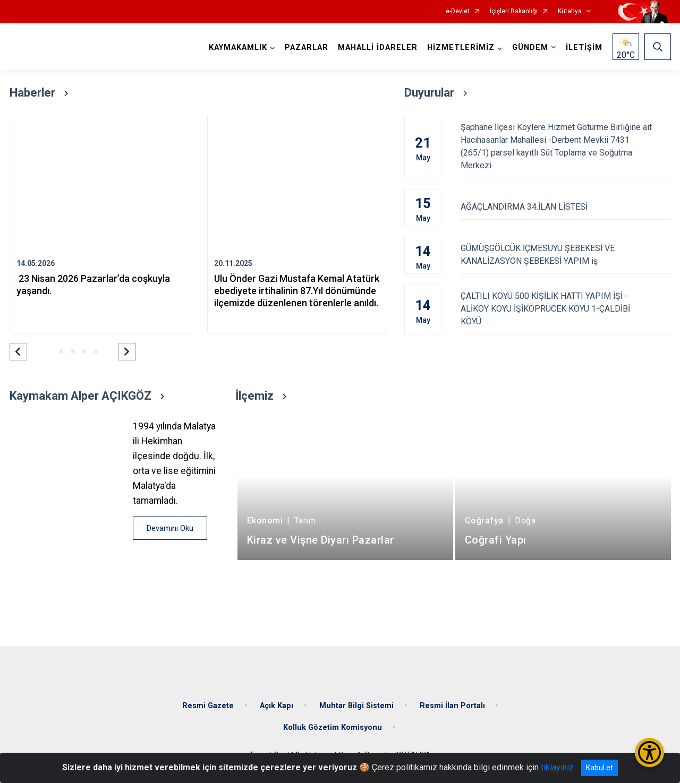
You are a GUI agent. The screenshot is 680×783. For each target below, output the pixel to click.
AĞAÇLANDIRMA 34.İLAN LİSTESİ (565, 207)
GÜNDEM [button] (530, 47)
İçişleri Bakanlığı (514, 11)
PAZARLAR (306, 47)
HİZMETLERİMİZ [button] (461, 47)
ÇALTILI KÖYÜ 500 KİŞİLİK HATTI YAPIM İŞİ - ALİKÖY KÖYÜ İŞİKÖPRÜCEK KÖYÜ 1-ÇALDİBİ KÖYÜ (565, 308)
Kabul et (599, 767)
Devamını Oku (170, 528)
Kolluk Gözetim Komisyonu (332, 727)
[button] (18, 351)
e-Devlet (458, 11)
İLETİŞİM (584, 47)
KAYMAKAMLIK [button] (238, 47)
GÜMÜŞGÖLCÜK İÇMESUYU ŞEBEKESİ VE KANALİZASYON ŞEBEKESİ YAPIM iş (565, 254)
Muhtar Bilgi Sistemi (356, 705)
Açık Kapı (276, 705)
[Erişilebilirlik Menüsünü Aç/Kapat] (649, 752)
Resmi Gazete (208, 705)
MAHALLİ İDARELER (378, 47)
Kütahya (570, 11)
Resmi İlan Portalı (452, 705)
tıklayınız (557, 767)
